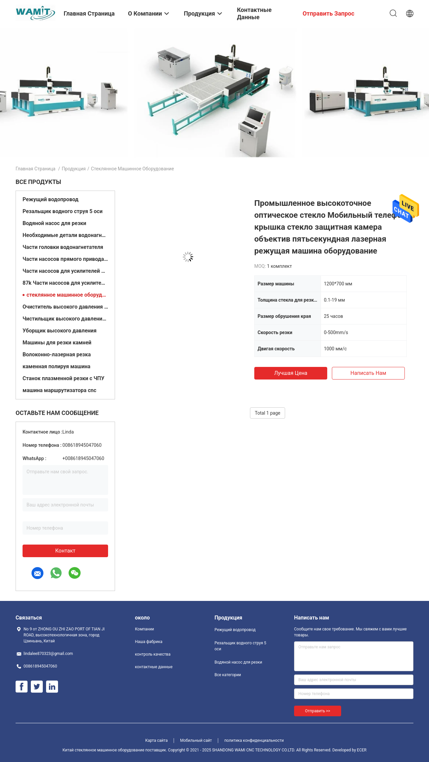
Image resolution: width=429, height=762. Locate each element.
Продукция (74, 168)
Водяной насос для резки (54, 223)
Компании (144, 629)
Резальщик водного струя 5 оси (62, 211)
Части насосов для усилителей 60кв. (65, 271)
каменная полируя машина (57, 366)
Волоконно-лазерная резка (57, 354)
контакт (65, 551)
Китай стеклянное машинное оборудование (104, 750)
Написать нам (368, 373)
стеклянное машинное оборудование (67, 295)
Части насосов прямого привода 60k (65, 259)
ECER (362, 750)
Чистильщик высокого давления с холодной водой (65, 319)
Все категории (227, 675)
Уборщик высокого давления (59, 330)
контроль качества (152, 654)
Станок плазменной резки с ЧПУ (63, 378)
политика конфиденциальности (254, 740)
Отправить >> (317, 711)
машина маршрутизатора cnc (59, 390)
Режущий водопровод (51, 199)
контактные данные (153, 667)
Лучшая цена (290, 373)
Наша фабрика (148, 641)
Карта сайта (156, 740)
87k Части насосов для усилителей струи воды (65, 283)
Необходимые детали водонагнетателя (65, 235)
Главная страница (35, 168)
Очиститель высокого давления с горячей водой (65, 307)
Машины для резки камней (57, 342)
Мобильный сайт (196, 740)
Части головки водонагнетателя (63, 247)
